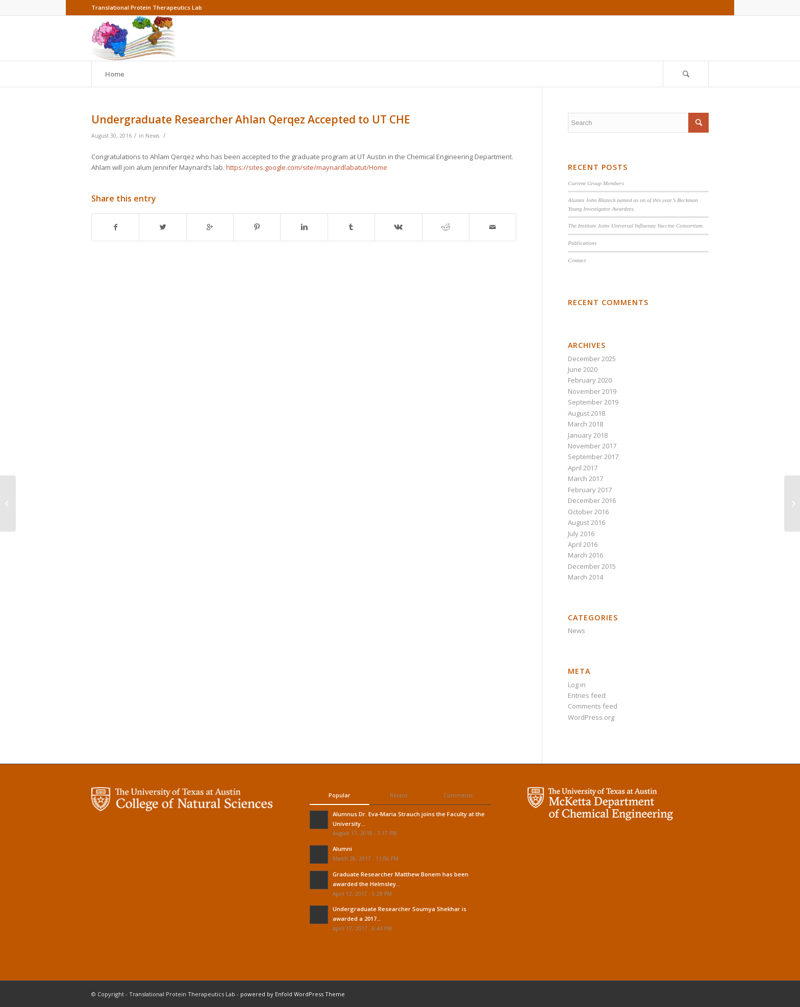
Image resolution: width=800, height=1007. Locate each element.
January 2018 (588, 435)
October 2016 (588, 511)
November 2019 (592, 391)
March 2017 (585, 478)
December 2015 (592, 566)
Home (114, 74)
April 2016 (582, 544)
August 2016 (586, 522)
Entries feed (587, 695)
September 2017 (593, 456)
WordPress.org (591, 717)
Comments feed (592, 706)
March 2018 (585, 424)
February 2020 (590, 380)
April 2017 (582, 467)
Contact (577, 260)
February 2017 (590, 489)
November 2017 (592, 445)
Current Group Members (596, 183)
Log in (577, 684)
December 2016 (592, 500)
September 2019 (593, 402)
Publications (582, 243)
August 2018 (586, 413)
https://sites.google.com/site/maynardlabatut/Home (306, 167)
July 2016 (581, 533)
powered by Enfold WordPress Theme (292, 994)
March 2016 (585, 555)
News (152, 135)
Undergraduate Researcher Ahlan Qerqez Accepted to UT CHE (250, 119)
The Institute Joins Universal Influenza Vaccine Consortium (635, 225)
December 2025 (592, 358)
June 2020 (582, 369)
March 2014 (585, 577)
